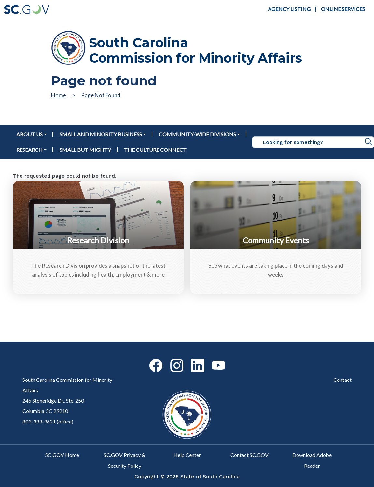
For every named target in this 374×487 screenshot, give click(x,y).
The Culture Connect (155, 150)
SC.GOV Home (62, 455)
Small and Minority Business (101, 134)
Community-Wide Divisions (197, 134)
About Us (29, 134)
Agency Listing (289, 9)
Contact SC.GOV (249, 455)
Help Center (187, 455)
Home (58, 95)
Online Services (343, 9)
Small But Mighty (85, 150)
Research (29, 150)
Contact (342, 380)
